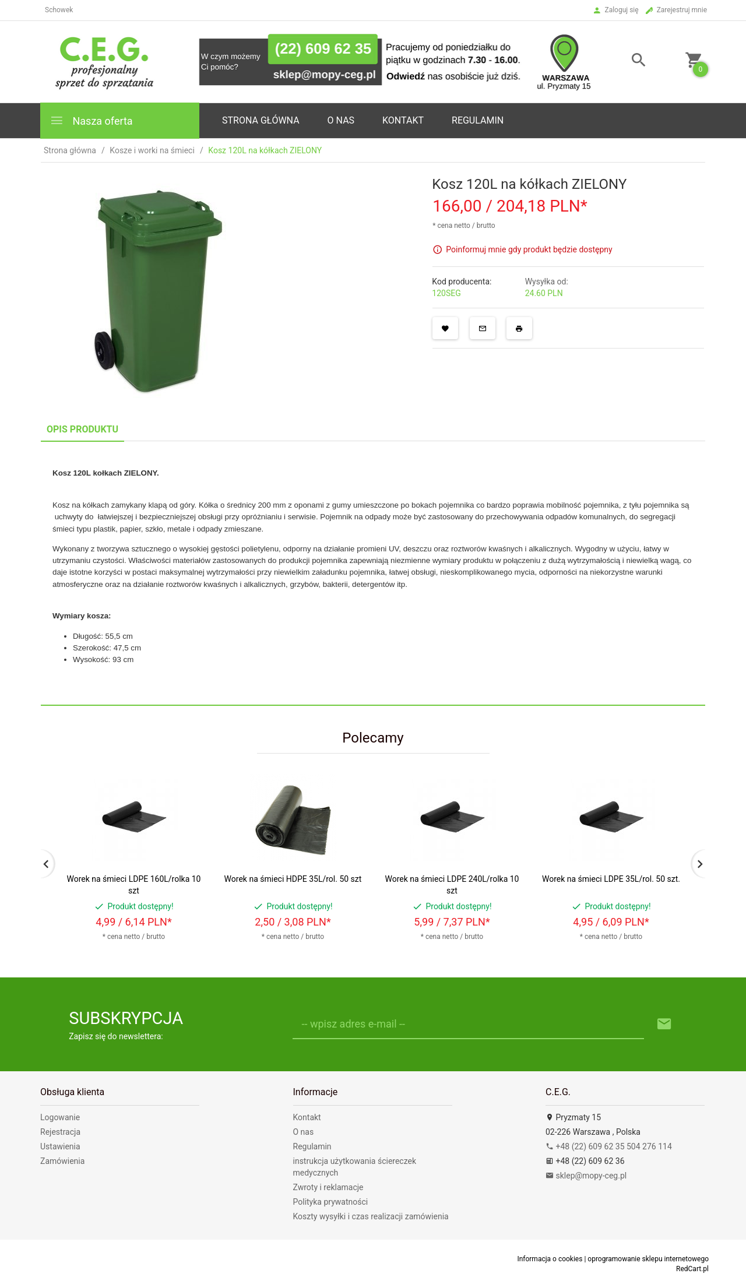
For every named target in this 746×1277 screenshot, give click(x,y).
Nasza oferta (91, 120)
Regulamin (478, 120)
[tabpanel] (373, 573)
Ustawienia (60, 1146)
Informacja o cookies (549, 1259)
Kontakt (403, 120)
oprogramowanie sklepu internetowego (648, 1259)
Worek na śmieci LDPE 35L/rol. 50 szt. (611, 879)
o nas (341, 120)
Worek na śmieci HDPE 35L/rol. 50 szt (293, 879)
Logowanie (60, 1117)
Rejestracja (60, 1132)
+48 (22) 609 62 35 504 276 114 (609, 1146)
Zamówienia (62, 1161)
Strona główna (261, 120)
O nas (303, 1132)
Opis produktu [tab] (82, 429)
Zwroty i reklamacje (328, 1187)
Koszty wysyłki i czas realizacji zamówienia (371, 1216)
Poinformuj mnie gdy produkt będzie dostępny (529, 249)
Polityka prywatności (330, 1201)
